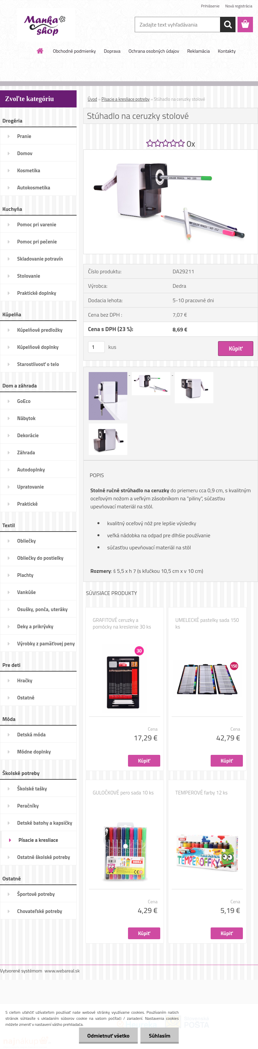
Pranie (24, 136)
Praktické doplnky (36, 293)
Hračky (24, 680)
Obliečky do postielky (40, 558)
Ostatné (25, 697)
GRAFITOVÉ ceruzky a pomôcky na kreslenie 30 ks (122, 623)
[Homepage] (40, 50)
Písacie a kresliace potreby (38, 842)
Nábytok (26, 418)
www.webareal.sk (62, 970)
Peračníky (28, 806)
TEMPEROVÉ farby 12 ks (201, 792)
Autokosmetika (33, 187)
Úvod (92, 99)
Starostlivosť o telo (38, 364)
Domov (24, 153)
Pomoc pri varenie (36, 224)
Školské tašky (32, 788)
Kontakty (227, 50)
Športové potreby (36, 894)
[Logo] (46, 25)
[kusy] (96, 347)
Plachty (25, 575)
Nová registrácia (238, 6)
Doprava (112, 50)
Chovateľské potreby (39, 911)
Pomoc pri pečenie (37, 241)
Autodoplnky (31, 469)
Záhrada (26, 452)
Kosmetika (28, 170)
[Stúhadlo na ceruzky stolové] (171, 152)
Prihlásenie (210, 6)
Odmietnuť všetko (108, 1036)
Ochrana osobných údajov (153, 50)
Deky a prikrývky (35, 626)
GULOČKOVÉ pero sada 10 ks (123, 792)
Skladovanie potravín (40, 259)
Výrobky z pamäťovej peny (46, 643)
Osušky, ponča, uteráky (42, 609)
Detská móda (31, 734)
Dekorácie (28, 435)
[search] (227, 24)
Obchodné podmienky (74, 50)
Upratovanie (30, 487)
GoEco (24, 401)
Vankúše (26, 592)
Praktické (27, 504)
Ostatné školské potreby (43, 857)
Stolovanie (28, 276)
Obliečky (26, 541)
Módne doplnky (34, 752)
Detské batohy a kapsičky (44, 823)
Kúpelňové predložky (39, 330)
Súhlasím (159, 1036)
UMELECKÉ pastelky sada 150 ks (207, 623)
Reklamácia (198, 50)
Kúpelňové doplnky (37, 347)
